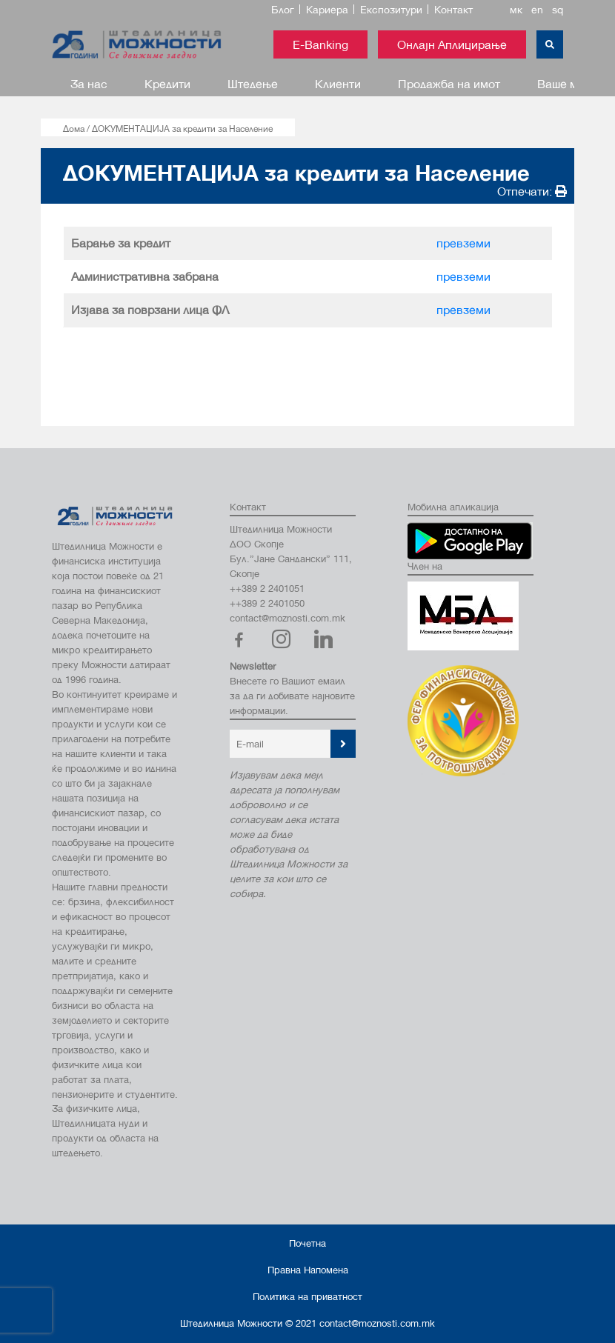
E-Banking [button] (320, 44)
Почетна (307, 1243)
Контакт (453, 9)
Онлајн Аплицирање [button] (452, 44)
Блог (282, 9)
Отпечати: (532, 191)
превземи (463, 243)
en (537, 9)
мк (516, 9)
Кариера (327, 9)
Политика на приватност (307, 1296)
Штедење (252, 83)
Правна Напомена (307, 1270)
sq (557, 9)
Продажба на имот (449, 83)
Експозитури (391, 9)
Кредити (167, 83)
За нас (88, 83)
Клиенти (338, 83)
